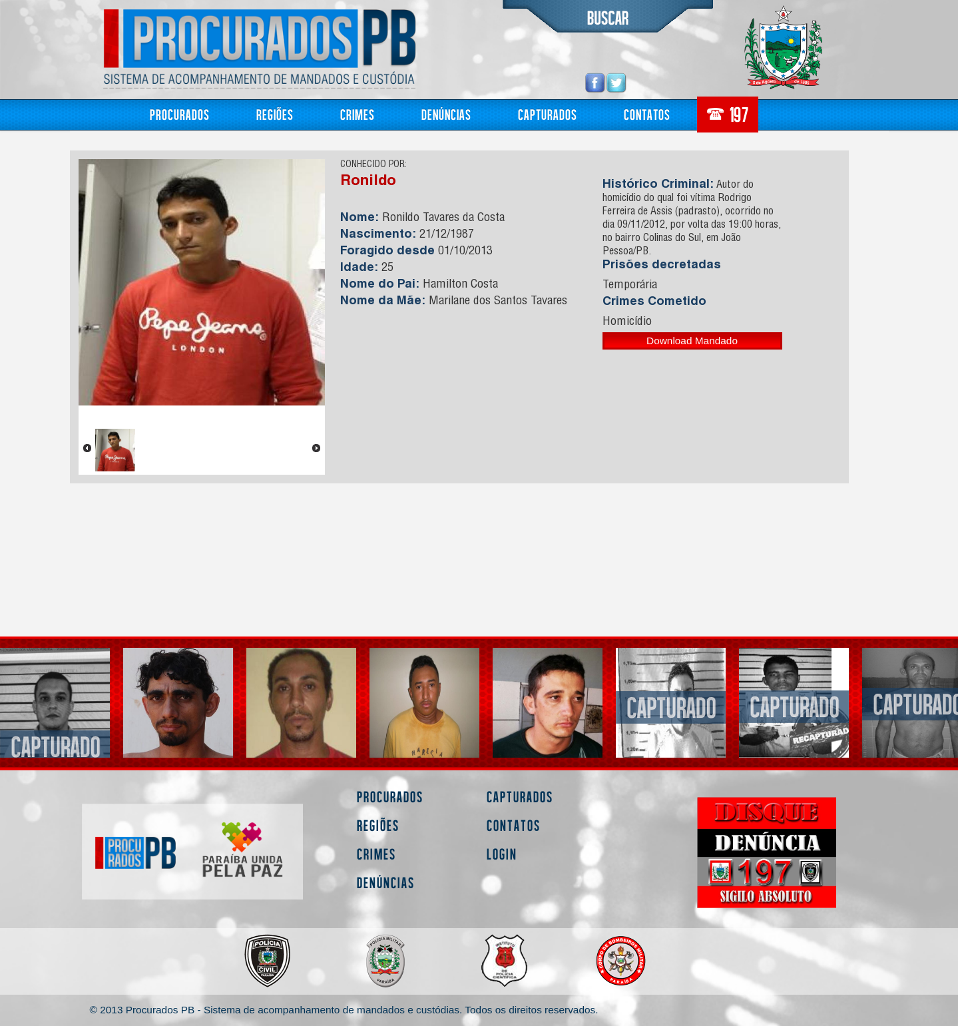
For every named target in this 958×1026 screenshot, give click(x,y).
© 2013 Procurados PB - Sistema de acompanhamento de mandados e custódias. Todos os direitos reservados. (344, 1009)
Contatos (647, 114)
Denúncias (446, 114)
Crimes (357, 114)
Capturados (547, 114)
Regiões (275, 114)
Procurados (180, 114)
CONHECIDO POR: (373, 165)
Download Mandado (692, 340)
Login (502, 854)
